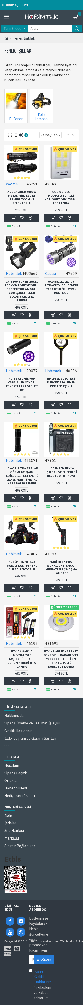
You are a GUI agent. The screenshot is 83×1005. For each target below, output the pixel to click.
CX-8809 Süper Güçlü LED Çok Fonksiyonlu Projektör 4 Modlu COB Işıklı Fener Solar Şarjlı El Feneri (22, 291)
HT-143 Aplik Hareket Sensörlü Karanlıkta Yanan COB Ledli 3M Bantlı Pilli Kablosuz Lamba (61, 659)
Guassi (50, 273)
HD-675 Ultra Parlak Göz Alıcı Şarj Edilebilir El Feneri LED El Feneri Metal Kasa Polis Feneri (22, 476)
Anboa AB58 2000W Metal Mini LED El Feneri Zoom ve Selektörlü (21, 197)
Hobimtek (14, 273)
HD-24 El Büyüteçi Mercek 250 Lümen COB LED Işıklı (61, 382)
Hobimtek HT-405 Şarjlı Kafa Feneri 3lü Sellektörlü (22, 565)
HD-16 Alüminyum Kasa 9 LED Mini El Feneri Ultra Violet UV (22, 384)
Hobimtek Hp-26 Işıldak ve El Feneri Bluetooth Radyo (61, 472)
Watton (12, 184)
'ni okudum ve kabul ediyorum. (41, 984)
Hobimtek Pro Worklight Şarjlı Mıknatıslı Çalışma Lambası (61, 567)
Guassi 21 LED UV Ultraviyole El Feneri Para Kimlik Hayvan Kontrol (61, 287)
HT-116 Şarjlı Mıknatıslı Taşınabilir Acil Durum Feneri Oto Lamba (22, 659)
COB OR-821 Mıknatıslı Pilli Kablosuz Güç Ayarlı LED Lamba (61, 197)
